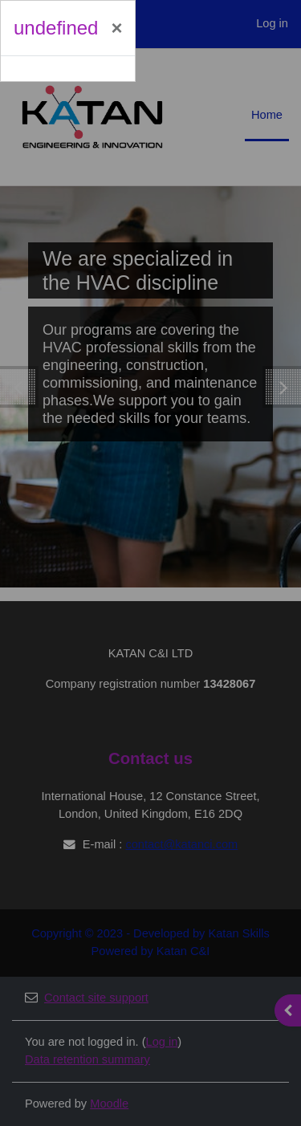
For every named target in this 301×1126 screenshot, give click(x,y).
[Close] (116, 28)
